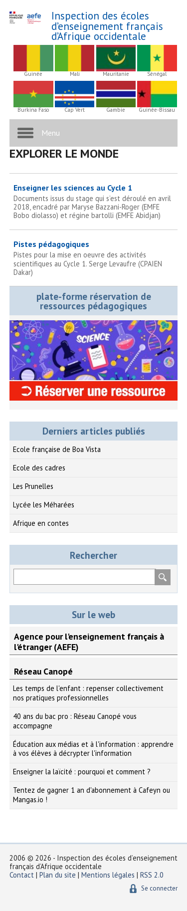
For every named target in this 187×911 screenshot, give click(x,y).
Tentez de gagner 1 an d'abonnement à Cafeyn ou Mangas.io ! (91, 794)
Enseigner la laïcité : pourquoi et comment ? (82, 771)
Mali (75, 74)
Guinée (33, 74)
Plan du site (58, 875)
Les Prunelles (33, 486)
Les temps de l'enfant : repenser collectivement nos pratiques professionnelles (88, 692)
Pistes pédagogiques (93, 257)
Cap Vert (74, 110)
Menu (50, 133)
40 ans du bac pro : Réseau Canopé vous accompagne (75, 720)
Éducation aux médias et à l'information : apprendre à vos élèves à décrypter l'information (93, 748)
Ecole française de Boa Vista (57, 449)
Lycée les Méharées (43, 504)
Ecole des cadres (39, 467)
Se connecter (159, 888)
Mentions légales (108, 875)
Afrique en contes (41, 523)
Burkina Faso (33, 110)
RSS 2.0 (152, 875)
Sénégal (157, 74)
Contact (21, 875)
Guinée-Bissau (157, 110)
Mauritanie (116, 74)
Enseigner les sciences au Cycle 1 (93, 201)
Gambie (115, 110)
